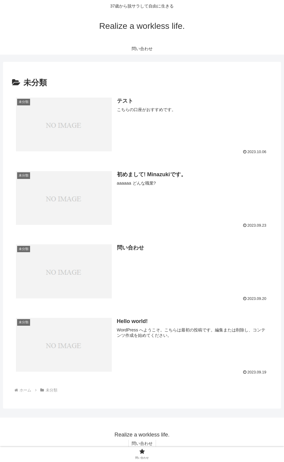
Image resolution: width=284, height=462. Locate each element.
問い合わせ (142, 443)
